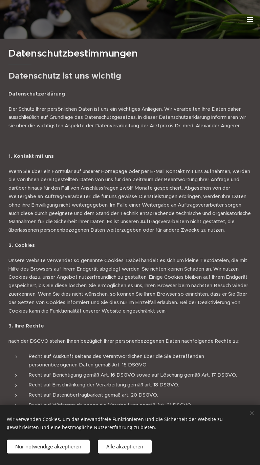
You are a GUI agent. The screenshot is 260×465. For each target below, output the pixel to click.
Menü (250, 19)
